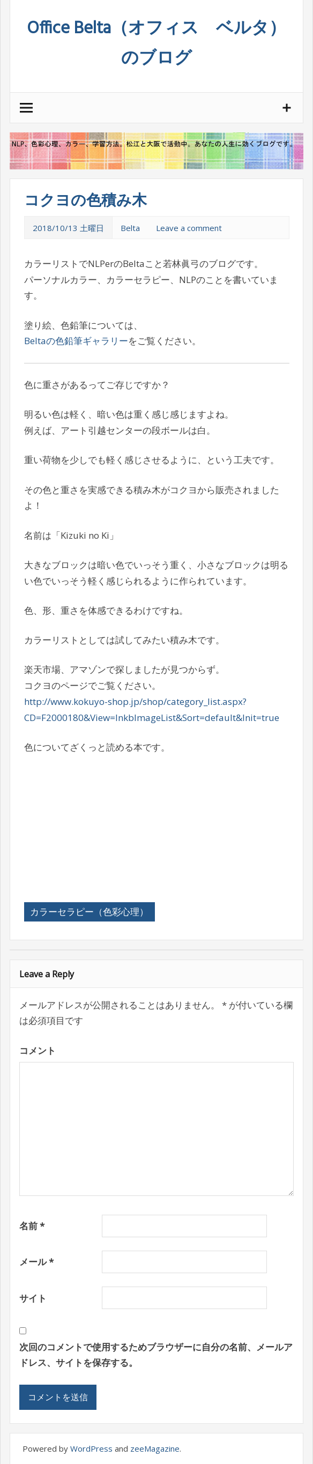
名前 (31, 1226)
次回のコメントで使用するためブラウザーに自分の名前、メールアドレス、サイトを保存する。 (156, 1355)
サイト (33, 1298)
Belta (130, 227)
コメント (37, 1050)
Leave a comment (189, 227)
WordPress (91, 1448)
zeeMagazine (155, 1448)
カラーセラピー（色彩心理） (89, 911)
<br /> (56, 819)
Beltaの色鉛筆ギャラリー (76, 341)
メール (36, 1261)
